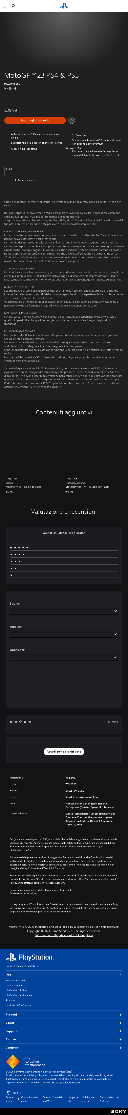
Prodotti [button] (64, 1015)
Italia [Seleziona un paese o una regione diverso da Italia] (14, 1093)
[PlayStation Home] (64, 6)
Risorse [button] (64, 1039)
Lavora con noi (14, 985)
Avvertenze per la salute (23, 893)
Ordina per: (17, 650)
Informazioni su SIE (16, 980)
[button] (64, 751)
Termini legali (10, 1099)
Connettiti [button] (64, 1048)
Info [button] (64, 975)
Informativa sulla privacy (29, 1099)
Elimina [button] (113, 722)
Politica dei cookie (88, 1099)
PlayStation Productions (19, 995)
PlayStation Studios (16, 990)
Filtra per (16, 626)
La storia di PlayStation (18, 1005)
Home (9, 966)
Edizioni (15, 603)
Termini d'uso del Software (109, 1099)
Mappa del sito (73, 1099)
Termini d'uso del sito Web (52, 1099)
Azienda (10, 1000)
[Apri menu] (4, 6)
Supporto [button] (64, 1031)
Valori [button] (64, 1023)
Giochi (19, 966)
